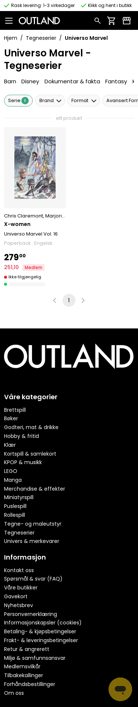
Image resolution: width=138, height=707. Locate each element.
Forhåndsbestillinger (29, 684)
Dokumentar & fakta (72, 81)
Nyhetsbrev (18, 605)
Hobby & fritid (21, 436)
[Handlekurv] (111, 20)
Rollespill (14, 515)
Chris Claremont (23, 215)
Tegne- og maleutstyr (32, 523)
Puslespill (15, 506)
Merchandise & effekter (34, 488)
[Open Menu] (11, 20)
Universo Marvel (23, 233)
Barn (10, 81)
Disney (30, 81)
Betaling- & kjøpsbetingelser (40, 631)
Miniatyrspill (18, 497)
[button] (35, 207)
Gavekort (16, 596)
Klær (10, 445)
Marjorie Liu (58, 215)
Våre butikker (21, 587)
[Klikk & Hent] (126, 20)
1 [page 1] (69, 300)
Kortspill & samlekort (30, 453)
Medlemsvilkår (22, 666)
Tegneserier (41, 38)
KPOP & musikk (23, 462)
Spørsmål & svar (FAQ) (33, 578)
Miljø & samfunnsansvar (35, 658)
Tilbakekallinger (23, 675)
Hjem (10, 38)
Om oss (14, 693)
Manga (13, 480)
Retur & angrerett (26, 649)
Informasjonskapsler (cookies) (43, 622)
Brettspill (15, 410)
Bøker (11, 418)
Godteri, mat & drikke (31, 427)
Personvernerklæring (30, 614)
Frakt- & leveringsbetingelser (41, 640)
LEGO (10, 471)
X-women (17, 224)
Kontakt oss (19, 570)
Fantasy (116, 81)
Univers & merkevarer (31, 541)
